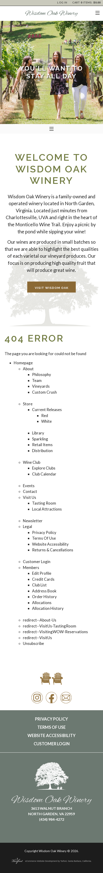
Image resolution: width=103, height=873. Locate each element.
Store (28, 403)
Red (44, 415)
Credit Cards (43, 579)
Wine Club (31, 462)
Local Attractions (47, 509)
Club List (39, 585)
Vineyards (41, 386)
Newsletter (33, 520)
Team (37, 380)
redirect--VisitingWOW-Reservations (55, 631)
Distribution (42, 450)
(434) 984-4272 (51, 819)
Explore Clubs (43, 468)
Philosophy (41, 374)
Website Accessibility (50, 544)
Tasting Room (44, 503)
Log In (62, 2)
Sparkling (40, 438)
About (28, 368)
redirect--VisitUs (37, 637)
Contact (30, 491)
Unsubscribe (33, 643)
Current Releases (47, 409)
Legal (27, 526)
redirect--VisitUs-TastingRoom (49, 626)
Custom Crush (44, 392)
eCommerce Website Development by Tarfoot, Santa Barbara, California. (51, 861)
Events (29, 485)
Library (38, 433)
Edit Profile (41, 573)
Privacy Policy (44, 532)
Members (31, 567)
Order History (44, 596)
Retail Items (42, 444)
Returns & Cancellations (52, 549)
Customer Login (36, 561)
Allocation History (48, 608)
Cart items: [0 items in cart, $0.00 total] (86, 2)
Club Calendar (44, 474)
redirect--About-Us (39, 620)
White (46, 421)
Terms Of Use (44, 538)
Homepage (23, 362)
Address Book (44, 590)
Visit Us (29, 497)
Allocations (42, 602)
